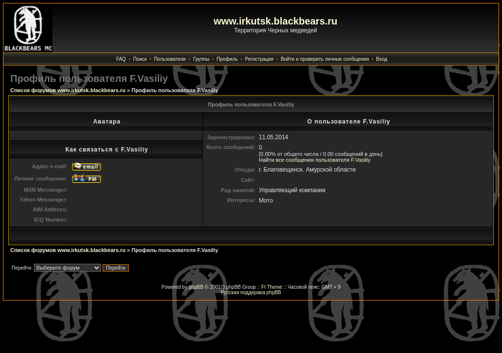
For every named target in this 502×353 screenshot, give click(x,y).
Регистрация (259, 59)
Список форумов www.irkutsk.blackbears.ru (68, 90)
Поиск (140, 59)
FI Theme (271, 287)
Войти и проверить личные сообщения (325, 59)
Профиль (227, 59)
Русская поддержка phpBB (251, 292)
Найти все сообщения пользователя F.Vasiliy (315, 160)
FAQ (121, 59)
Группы (201, 59)
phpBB (196, 287)
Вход (381, 59)
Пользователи (170, 59)
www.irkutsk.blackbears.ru (276, 21)
